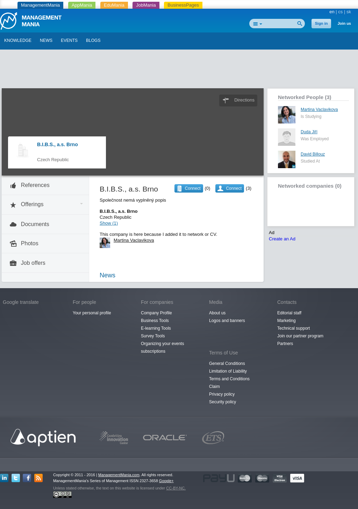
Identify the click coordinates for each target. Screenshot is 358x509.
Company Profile (156, 312)
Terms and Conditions (229, 378)
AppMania (82, 5)
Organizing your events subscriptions (162, 347)
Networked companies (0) (310, 186)
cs (340, 11)
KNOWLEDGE (17, 40)
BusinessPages (183, 5)
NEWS (46, 40)
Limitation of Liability (228, 371)
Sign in (321, 23)
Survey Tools (153, 336)
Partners (285, 343)
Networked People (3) (304, 97)
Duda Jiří (309, 131)
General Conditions (227, 363)
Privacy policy (222, 394)
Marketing (286, 320)
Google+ (166, 481)
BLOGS (93, 40)
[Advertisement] (179, 71)
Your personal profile (92, 312)
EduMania (114, 5)
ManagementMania (40, 5)
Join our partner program (300, 336)
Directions (244, 100)
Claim (214, 386)
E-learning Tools (156, 328)
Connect (234, 188)
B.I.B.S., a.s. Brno (57, 144)
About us (217, 312)
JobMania (146, 5)
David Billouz (313, 154)
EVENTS (69, 40)
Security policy (222, 401)
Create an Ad (282, 238)
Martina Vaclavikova (319, 109)
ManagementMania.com (118, 475)
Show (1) (109, 223)
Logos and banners (227, 320)
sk (348, 11)
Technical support (293, 328)
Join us (344, 23)
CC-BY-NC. (176, 488)
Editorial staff (289, 312)
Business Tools (155, 320)
